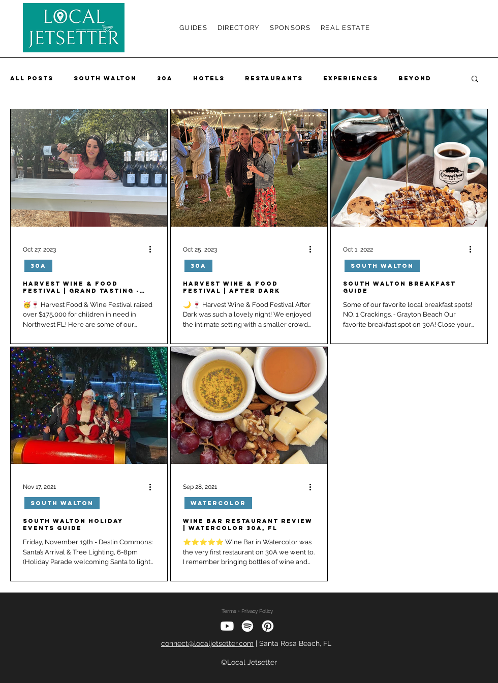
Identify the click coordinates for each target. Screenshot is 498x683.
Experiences (350, 78)
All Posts (31, 78)
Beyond (414, 78)
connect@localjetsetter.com (207, 643)
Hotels (209, 78)
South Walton (105, 78)
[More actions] (153, 249)
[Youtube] (227, 626)
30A (165, 78)
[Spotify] (247, 626)
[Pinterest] (267, 626)
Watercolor (218, 503)
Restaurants (274, 78)
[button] (475, 79)
